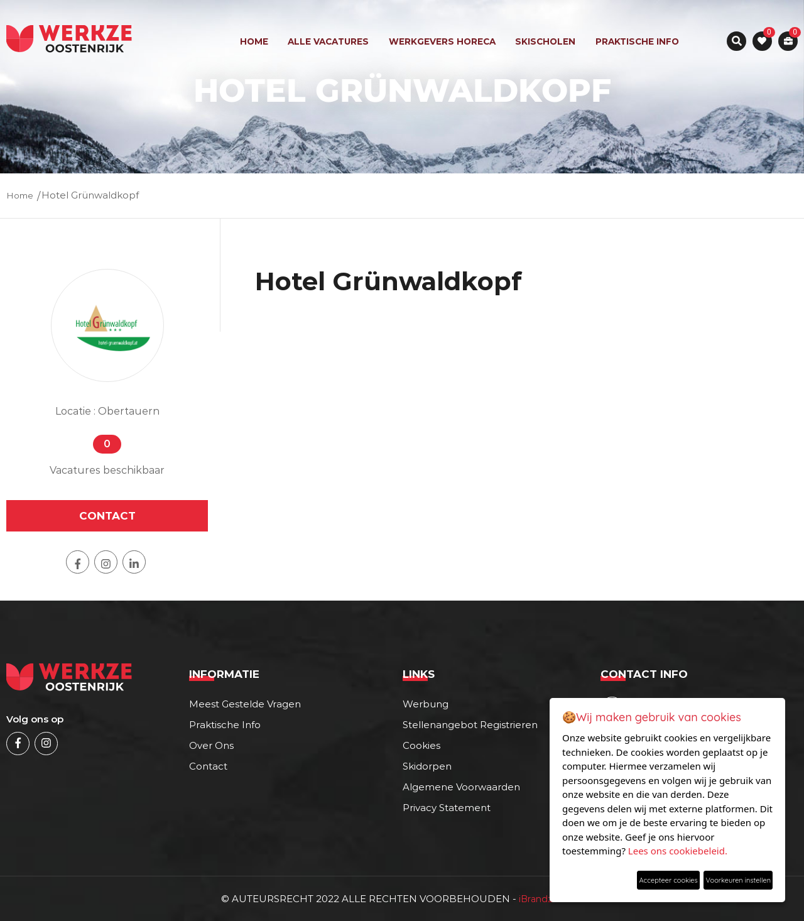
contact (107, 515)
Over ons (211, 745)
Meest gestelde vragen (245, 703)
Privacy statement (447, 807)
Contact (208, 765)
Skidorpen (427, 765)
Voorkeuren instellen (723, 877)
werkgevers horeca (443, 41)
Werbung (425, 703)
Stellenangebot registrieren (470, 724)
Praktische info (636, 41)
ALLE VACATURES (329, 41)
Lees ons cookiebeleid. (677, 845)
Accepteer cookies (620, 877)
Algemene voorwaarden (461, 786)
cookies (421, 745)
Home (255, 41)
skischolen (545, 41)
